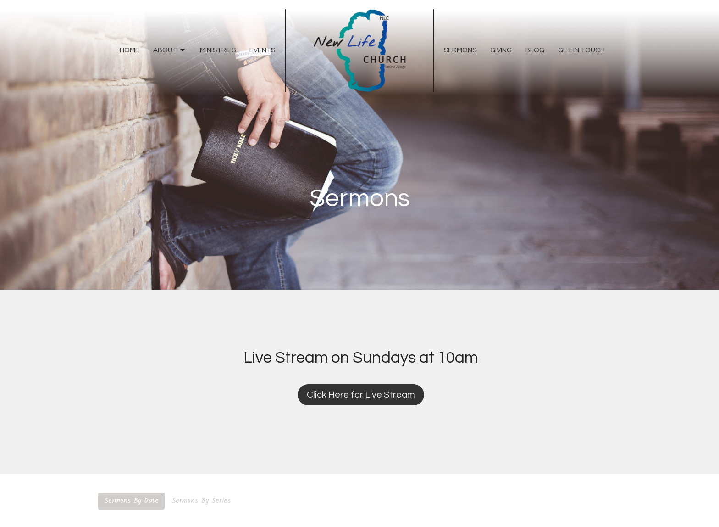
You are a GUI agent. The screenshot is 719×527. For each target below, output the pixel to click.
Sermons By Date (131, 500)
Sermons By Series (201, 500)
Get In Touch (581, 50)
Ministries (218, 50)
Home (129, 50)
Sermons (460, 50)
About (169, 50)
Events (262, 50)
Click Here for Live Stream (361, 394)
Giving (501, 50)
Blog (534, 50)
